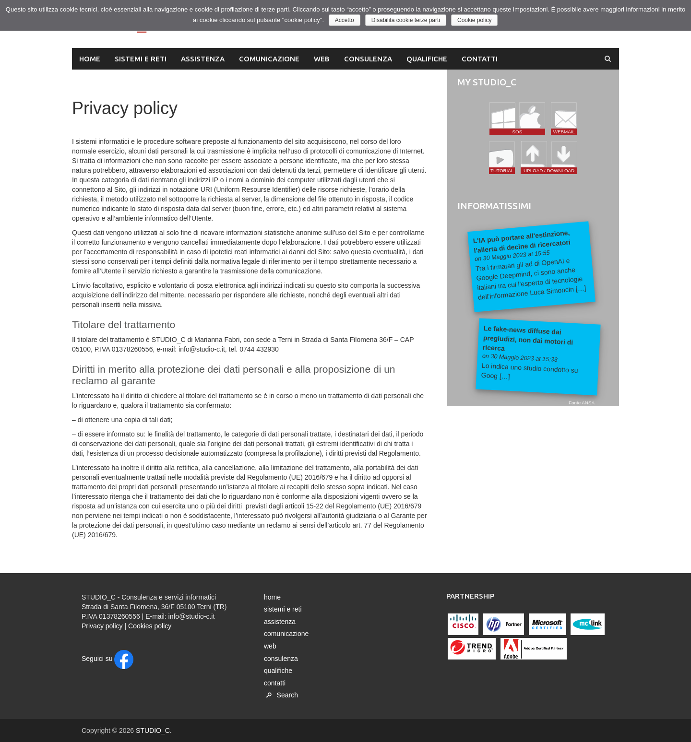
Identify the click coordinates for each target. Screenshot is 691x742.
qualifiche (426, 59)
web (322, 59)
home (89, 59)
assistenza (203, 59)
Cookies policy (149, 626)
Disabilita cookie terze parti (405, 20)
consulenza (368, 59)
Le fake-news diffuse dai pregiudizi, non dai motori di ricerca (527, 338)
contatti (480, 59)
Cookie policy (475, 20)
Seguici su (107, 658)
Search (281, 695)
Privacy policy (102, 626)
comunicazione (269, 59)
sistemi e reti (141, 59)
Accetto (344, 20)
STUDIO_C (153, 730)
